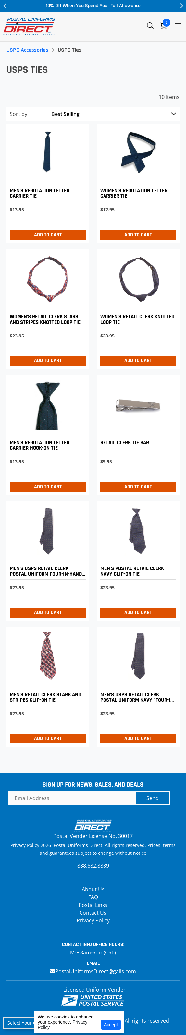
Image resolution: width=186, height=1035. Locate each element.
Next (181, 6)
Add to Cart (48, 234)
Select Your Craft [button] (25, 1023)
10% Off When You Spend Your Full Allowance (93, 5)
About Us (93, 889)
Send (152, 798)
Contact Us (93, 912)
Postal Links (93, 904)
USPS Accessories (27, 50)
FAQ (93, 897)
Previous (5, 6)
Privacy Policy (93, 920)
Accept (111, 1024)
